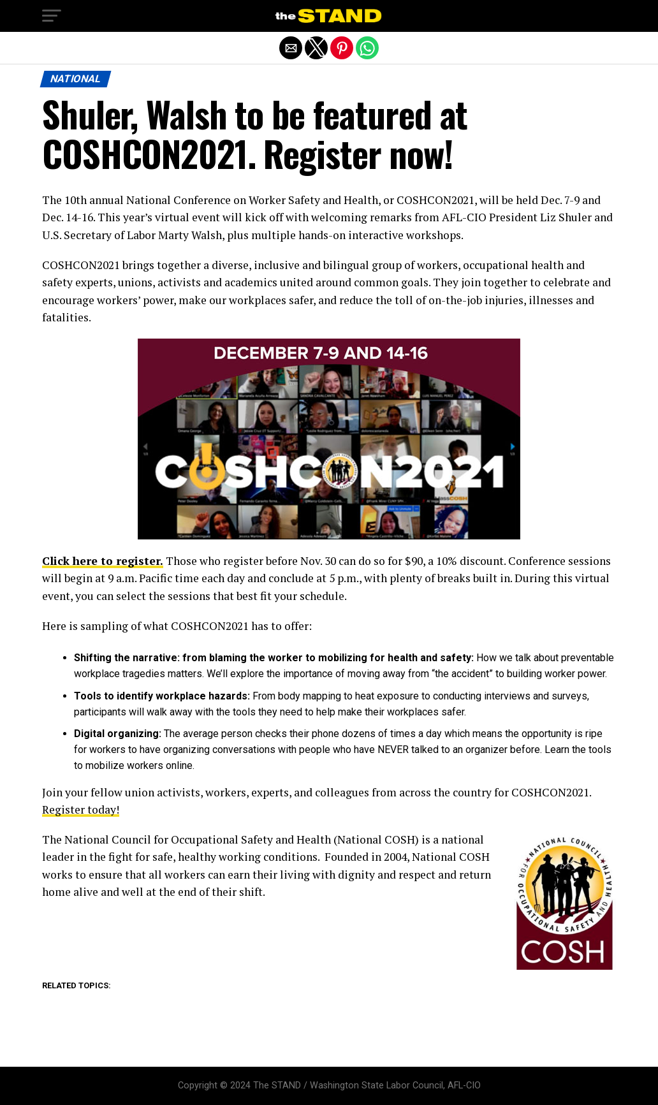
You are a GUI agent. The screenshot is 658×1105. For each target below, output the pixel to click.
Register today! (80, 809)
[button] (51, 16)
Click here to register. (102, 560)
